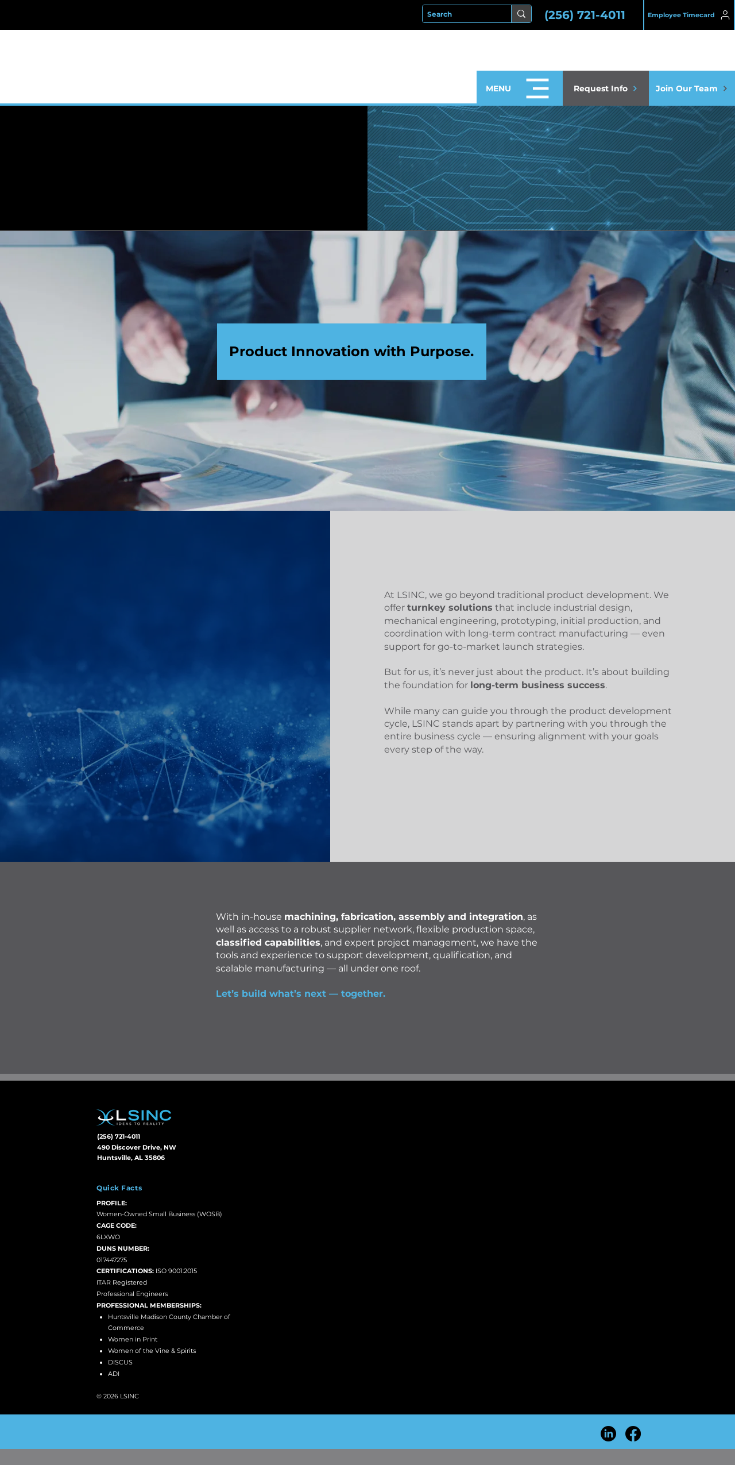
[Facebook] (633, 1433)
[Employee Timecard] (689, 15)
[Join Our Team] (692, 88)
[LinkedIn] (608, 1433)
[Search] (457, 14)
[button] (520, 88)
